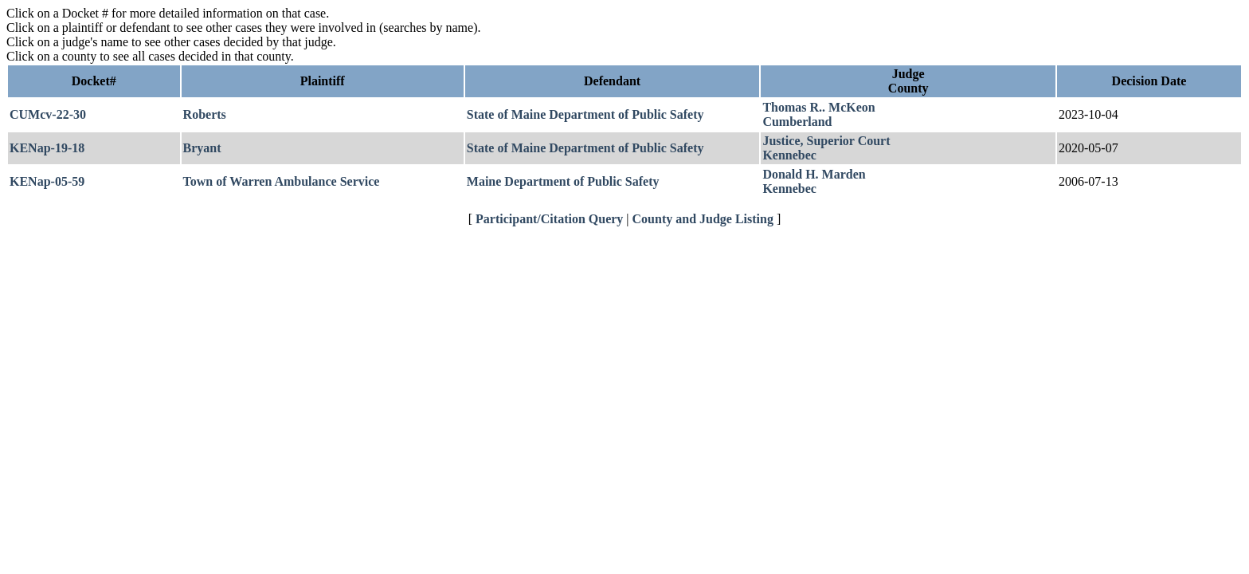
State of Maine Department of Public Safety (585, 114)
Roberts (204, 114)
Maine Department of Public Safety (563, 181)
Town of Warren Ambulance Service (281, 181)
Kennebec (789, 155)
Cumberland (797, 121)
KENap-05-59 (47, 181)
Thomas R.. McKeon (818, 107)
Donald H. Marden (813, 174)
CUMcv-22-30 (48, 114)
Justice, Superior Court (826, 140)
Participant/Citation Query (549, 219)
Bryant (202, 148)
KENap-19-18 (47, 148)
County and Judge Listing (702, 219)
